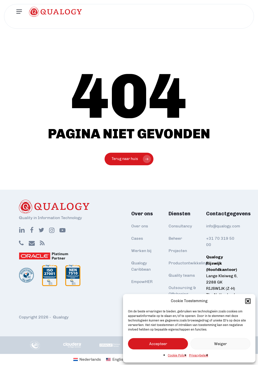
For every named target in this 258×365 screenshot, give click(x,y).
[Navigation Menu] (19, 16)
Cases (137, 238)
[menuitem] (87, 359)
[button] (247, 301)
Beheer (175, 238)
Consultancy (180, 226)
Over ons (139, 226)
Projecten (178, 250)
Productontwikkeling (188, 263)
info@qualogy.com (223, 226)
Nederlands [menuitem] (90, 359)
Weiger (220, 344)
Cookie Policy (177, 355)
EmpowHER (142, 281)
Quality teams (182, 275)
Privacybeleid (198, 355)
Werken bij (141, 250)
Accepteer (158, 344)
